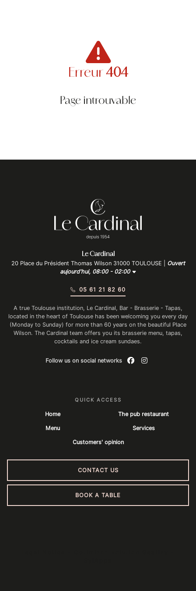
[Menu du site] (19, 19)
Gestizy (155, 552)
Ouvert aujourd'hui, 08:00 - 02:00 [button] (122, 267)
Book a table (98, 495)
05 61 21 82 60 (98, 289)
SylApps (98, 560)
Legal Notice (43, 552)
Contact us (98, 470)
